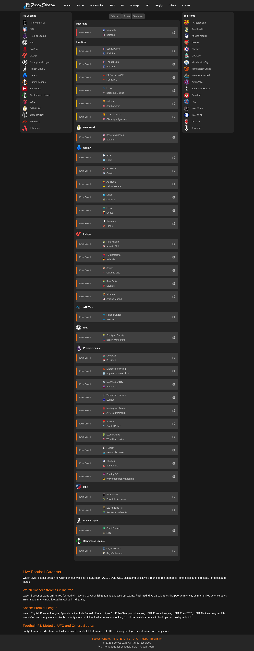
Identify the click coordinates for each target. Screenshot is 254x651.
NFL (115, 638)
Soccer (80, 5)
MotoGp (134, 5)
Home (67, 5)
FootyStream (147, 646)
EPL (122, 638)
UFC (147, 5)
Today (127, 16)
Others (172, 5)
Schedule (115, 16)
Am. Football (97, 5)
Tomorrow (138, 16)
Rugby (159, 5)
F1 (122, 5)
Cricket (186, 5)
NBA (112, 5)
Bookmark (156, 638)
